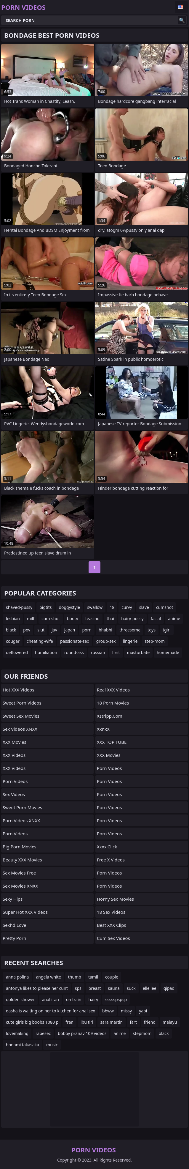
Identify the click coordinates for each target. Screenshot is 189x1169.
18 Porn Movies (113, 703)
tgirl (167, 630)
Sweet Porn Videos (22, 703)
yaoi (143, 1011)
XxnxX (103, 729)
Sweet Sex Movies (21, 716)
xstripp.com (109, 716)
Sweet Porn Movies (22, 807)
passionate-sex (74, 641)
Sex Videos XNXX (20, 729)
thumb (74, 977)
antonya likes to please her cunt (37, 988)
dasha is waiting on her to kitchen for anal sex (50, 1011)
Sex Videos (14, 794)
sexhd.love (14, 925)
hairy (93, 999)
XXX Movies (14, 742)
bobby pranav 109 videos (82, 1033)
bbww (108, 1011)
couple (111, 977)
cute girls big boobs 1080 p (32, 1022)
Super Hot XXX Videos (25, 912)
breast (95, 988)
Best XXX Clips (111, 925)
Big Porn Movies (19, 847)
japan (69, 630)
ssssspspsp (116, 999)
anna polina (17, 977)
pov (26, 630)
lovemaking (17, 1033)
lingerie (130, 641)
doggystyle (69, 607)
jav (54, 630)
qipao (169, 988)
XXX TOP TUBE (111, 742)
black (11, 630)
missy (126, 1011)
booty (72, 618)
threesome (129, 630)
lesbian (13, 618)
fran (69, 1022)
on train (73, 999)
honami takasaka (22, 1044)
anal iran (50, 999)
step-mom (154, 641)
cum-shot (50, 618)
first (116, 652)
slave (144, 607)
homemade (168, 652)
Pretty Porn (14, 938)
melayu (170, 1022)
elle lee (149, 988)
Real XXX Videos (113, 690)
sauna (114, 988)
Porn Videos (15, 781)
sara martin (111, 1022)
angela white (48, 977)
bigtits (45, 607)
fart (133, 1022)
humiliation (46, 652)
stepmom (142, 1033)
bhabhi (105, 630)
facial (156, 618)
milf (30, 618)
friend (150, 1022)
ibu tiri (87, 1022)
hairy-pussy (132, 618)
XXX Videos (14, 755)
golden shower (20, 999)
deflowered (17, 652)
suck (131, 988)
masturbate (138, 652)
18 (112, 607)
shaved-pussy (19, 607)
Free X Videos (111, 860)
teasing (92, 618)
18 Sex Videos (111, 912)
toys (152, 630)
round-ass (74, 652)
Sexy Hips (13, 899)
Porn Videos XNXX (21, 820)
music (52, 1044)
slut (40, 630)
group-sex (106, 641)
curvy (126, 607)
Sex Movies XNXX (20, 886)
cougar (13, 641)
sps (78, 988)
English (181, 7)
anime (174, 618)
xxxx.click (107, 847)
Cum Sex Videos (113, 938)
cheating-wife (40, 641)
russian (98, 652)
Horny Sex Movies (115, 899)
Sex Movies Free (19, 873)
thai (110, 618)
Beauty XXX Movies (22, 860)
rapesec (43, 1033)
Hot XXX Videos (18, 690)
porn (87, 630)
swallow (94, 607)
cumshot (164, 607)
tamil (93, 977)
